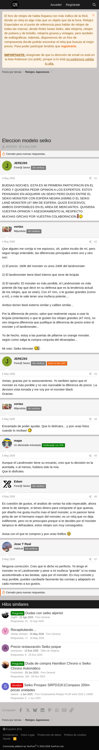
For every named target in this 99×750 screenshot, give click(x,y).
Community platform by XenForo (33, 746)
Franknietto (17, 672)
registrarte (68, 46)
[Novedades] (86, 4)
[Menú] (5, 5)
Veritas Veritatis (19, 634)
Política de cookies (75, 734)
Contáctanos (10, 734)
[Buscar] (94, 4)
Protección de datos (49, 734)
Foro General (42, 617)
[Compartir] (90, 178)
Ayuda (6, 738)
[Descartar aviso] (93, 16)
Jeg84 (14, 617)
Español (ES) (12, 729)
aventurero (16, 650)
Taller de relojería (49, 650)
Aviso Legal (28, 734)
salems (14, 694)
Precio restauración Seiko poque (36, 647)
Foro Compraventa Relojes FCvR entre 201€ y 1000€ (64, 694)
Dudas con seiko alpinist (44, 613)
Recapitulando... (23, 630)
